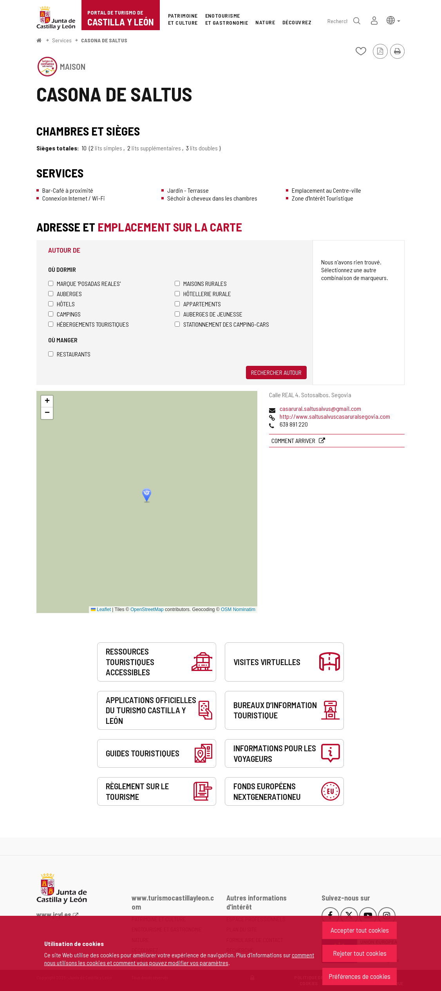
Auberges (65, 293)
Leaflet (101, 609)
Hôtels (61, 303)
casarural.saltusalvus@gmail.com (320, 408)
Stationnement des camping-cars (222, 324)
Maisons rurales (201, 283)
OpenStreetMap (147, 609)
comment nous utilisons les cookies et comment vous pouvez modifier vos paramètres (179, 958)
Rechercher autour (276, 372)
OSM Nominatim (238, 609)
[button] (393, 20)
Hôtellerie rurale (203, 293)
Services (62, 40)
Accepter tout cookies (360, 930)
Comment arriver (293, 440)
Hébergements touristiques (88, 324)
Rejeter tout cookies (360, 953)
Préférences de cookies (359, 976)
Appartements (198, 303)
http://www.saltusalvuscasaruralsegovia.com (335, 416)
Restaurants (69, 354)
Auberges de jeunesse (208, 314)
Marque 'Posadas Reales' (84, 283)
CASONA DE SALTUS (104, 40)
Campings (64, 314)
